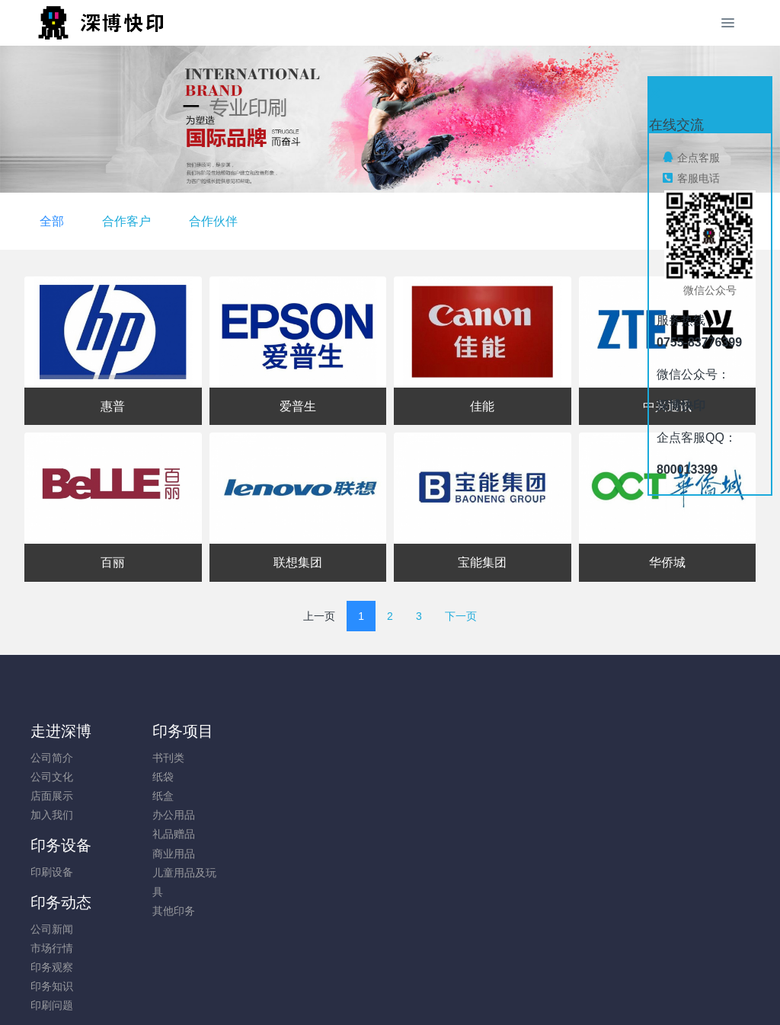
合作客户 (377, 221)
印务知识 (329, 815)
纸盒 (133, 796)
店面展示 (51, 796)
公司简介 (51, 758)
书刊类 (139, 758)
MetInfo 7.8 (365, 992)
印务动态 (338, 731)
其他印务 (144, 911)
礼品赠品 (144, 834)
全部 (303, 221)
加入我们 (51, 815)
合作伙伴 (464, 221)
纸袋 (133, 777)
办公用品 (144, 815)
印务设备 (246, 731)
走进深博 (60, 731)
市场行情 (329, 777)
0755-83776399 (649, 765)
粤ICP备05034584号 (390, 972)
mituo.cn (481, 992)
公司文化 (51, 777)
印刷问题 (329, 834)
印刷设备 (237, 758)
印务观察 (329, 796)
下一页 (461, 616)
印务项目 (153, 731)
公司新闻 (329, 758)
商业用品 (144, 854)
